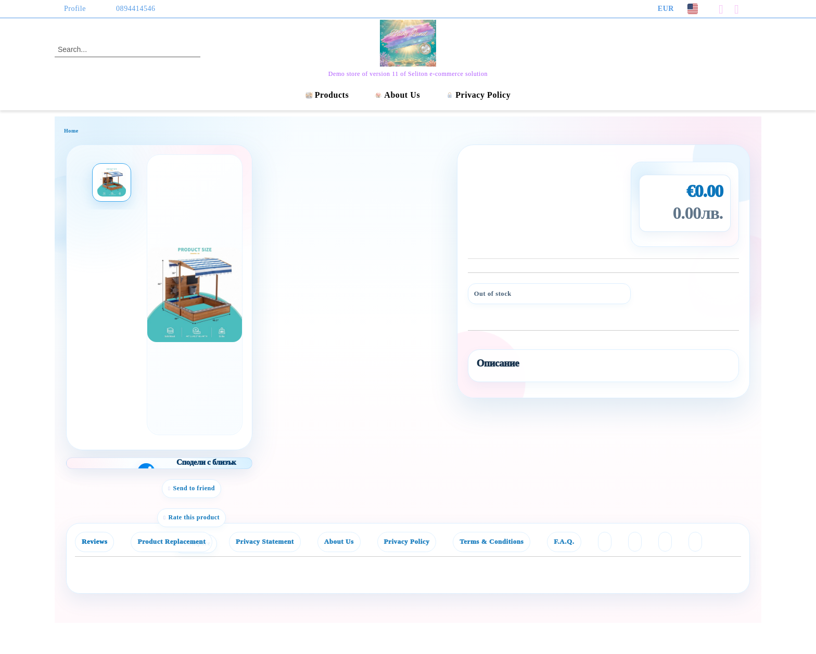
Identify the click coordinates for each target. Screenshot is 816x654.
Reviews (94, 541)
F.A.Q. (564, 541)
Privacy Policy (478, 94)
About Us (397, 94)
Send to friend (194, 488)
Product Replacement (171, 541)
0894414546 (136, 8)
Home (71, 131)
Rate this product (194, 517)
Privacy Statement (265, 541)
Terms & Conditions (492, 541)
